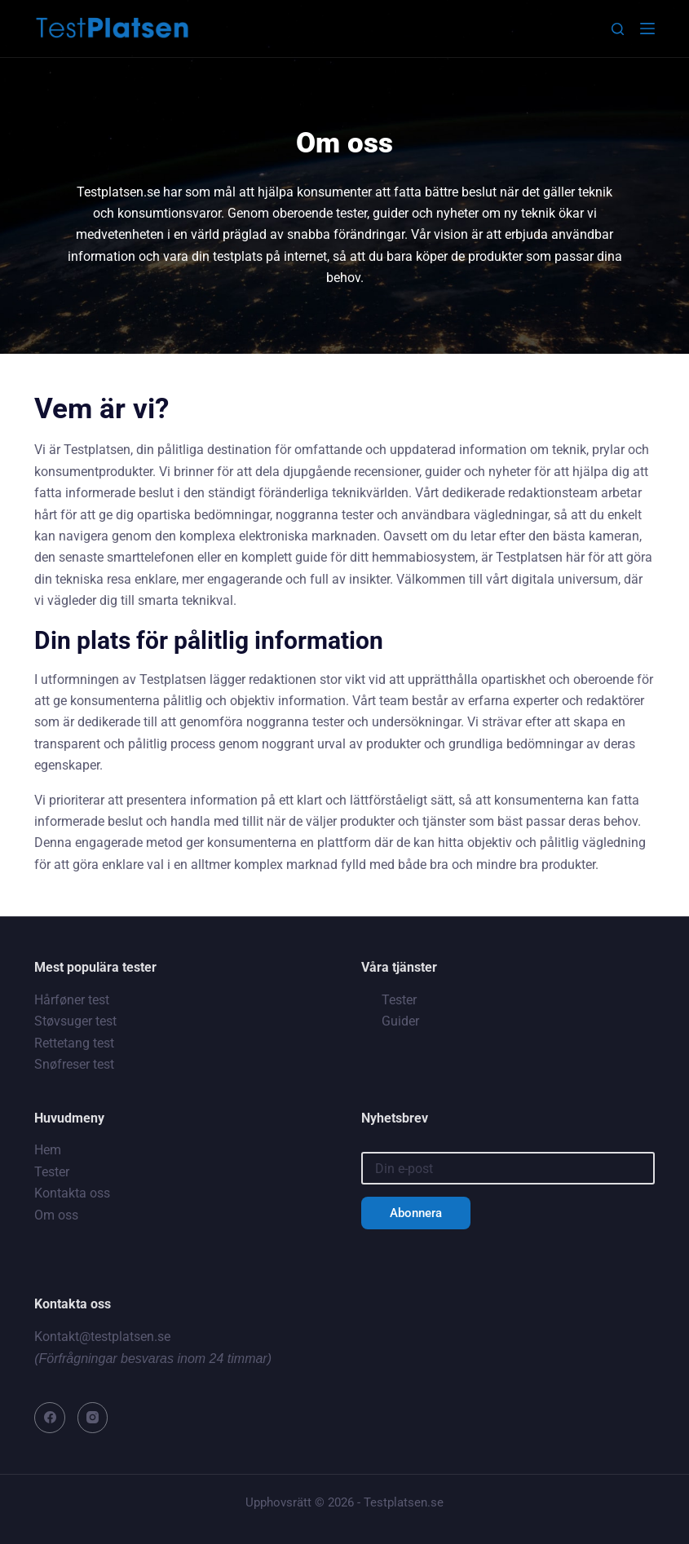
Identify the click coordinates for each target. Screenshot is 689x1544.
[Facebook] (49, 1417)
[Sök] (618, 29)
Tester (399, 1000)
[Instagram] (92, 1417)
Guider (400, 1021)
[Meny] (647, 28)
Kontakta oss (72, 1193)
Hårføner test (71, 1000)
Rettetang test (74, 1043)
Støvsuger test (75, 1021)
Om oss (56, 1215)
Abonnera (416, 1213)
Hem (47, 1150)
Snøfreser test (74, 1064)
